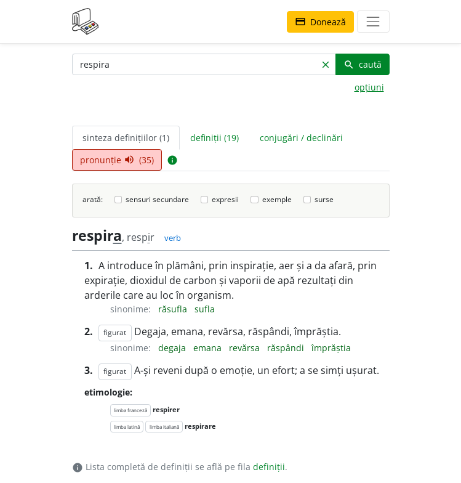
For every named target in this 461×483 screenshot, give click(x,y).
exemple (277, 199)
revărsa (245, 348)
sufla (204, 309)
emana (208, 348)
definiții (269, 467)
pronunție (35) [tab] (117, 160)
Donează (320, 22)
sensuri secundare (157, 199)
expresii (225, 199)
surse (324, 199)
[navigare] (373, 21)
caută (362, 64)
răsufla (174, 309)
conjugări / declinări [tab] (301, 138)
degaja (173, 348)
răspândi (287, 348)
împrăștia (331, 348)
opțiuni (369, 87)
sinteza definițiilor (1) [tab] (125, 138)
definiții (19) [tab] (214, 138)
